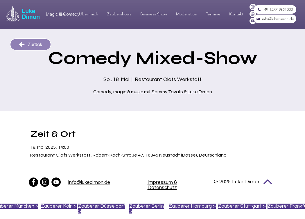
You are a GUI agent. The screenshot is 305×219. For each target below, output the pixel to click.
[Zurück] (30, 44)
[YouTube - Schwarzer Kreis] (56, 182)
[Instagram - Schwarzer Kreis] (44, 182)
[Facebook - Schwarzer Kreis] (33, 182)
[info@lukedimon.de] (275, 19)
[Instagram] (253, 7)
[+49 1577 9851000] (275, 9)
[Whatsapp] (253, 14)
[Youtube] (253, 21)
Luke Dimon (31, 14)
